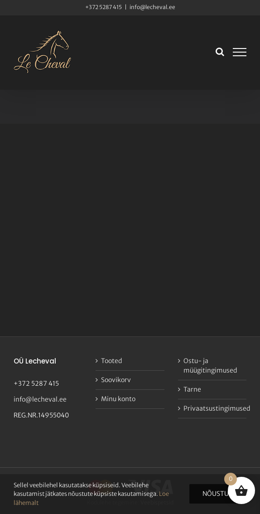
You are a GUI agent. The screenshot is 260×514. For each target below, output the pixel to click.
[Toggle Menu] (239, 52)
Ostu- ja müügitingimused (210, 365)
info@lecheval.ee (152, 7)
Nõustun (217, 494)
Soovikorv (116, 380)
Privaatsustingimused (212, 408)
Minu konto (118, 399)
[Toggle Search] (220, 51)
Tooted (111, 361)
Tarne (192, 389)
